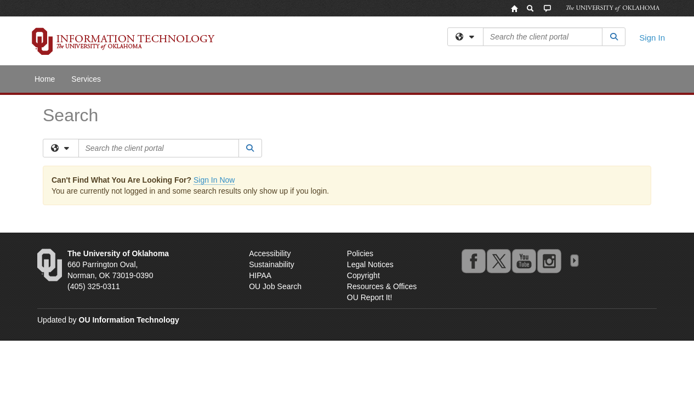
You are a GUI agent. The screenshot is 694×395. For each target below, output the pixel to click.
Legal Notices (370, 264)
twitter (498, 260)
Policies (360, 253)
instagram (548, 260)
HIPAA (260, 275)
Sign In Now (214, 180)
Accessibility (270, 253)
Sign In (652, 37)
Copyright (363, 275)
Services (86, 79)
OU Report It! (369, 297)
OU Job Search (275, 286)
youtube (523, 260)
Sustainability (271, 264)
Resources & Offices (382, 286)
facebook (473, 260)
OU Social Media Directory (574, 260)
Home (45, 79)
